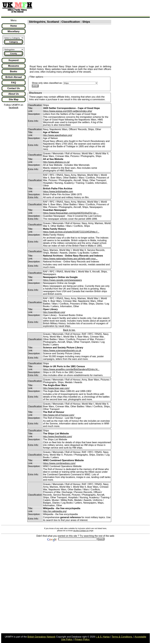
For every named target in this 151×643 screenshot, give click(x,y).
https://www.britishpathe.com (58, 191)
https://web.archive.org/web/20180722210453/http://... (71, 232)
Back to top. (69, 330)
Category (13, 42)
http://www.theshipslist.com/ (57, 436)
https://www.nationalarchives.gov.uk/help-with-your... (70, 258)
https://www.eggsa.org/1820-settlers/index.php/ (67, 111)
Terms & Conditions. (122, 636)
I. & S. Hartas (103, 636)
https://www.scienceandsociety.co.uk (62, 350)
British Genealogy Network (41, 636)
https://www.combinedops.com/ (59, 463)
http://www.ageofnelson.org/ (57, 135)
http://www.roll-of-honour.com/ (58, 415)
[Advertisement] (89, 7)
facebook (13, 107)
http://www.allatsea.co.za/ (56, 162)
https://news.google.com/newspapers (62, 280)
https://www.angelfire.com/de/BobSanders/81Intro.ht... (71, 369)
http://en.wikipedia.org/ (55, 511)
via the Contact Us (81, 530)
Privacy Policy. (82, 639)
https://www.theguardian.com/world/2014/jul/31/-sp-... (71, 213)
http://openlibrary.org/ (54, 312)
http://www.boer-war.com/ (56, 388)
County (13, 53)
